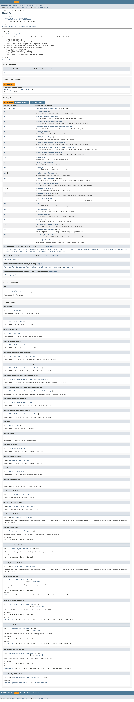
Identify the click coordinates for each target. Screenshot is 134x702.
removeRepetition (58, 251)
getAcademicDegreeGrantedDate (47, 116)
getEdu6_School (41, 157)
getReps (86, 249)
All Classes (39, 5)
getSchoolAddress (42, 209)
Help (41, 2)
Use (21, 2)
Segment (4, 26)
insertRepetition (120, 249)
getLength (48, 249)
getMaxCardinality (60, 249)
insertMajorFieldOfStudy (45, 229)
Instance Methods (21, 103)
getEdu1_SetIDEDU (42, 132)
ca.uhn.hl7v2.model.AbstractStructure (17, 18)
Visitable (21, 26)
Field (13, 7)
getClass (26, 267)
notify (41, 267)
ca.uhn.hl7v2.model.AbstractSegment (19, 19)
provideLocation (45, 251)
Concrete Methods (37, 103)
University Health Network (21, 700)
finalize (18, 267)
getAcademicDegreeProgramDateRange (49, 121)
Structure (12, 26)
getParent (16, 259)
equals (11, 267)
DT (4, 116)
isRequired (15, 251)
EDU (13, 32)
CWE (5, 173)
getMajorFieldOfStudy (43, 188)
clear (20, 249)
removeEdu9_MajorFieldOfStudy (47, 235)
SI (4, 132)
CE (4, 162)
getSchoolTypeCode (42, 214)
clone (6, 267)
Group (9, 90)
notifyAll (48, 267)
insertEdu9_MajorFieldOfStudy (47, 224)
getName (71, 249)
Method (24, 7)
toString (57, 267)
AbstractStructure (51, 69)
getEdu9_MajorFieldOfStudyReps (47, 183)
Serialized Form (8, 60)
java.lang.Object (7, 16)
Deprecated (30, 2)
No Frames (29, 5)
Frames (22, 5)
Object (39, 264)
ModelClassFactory (24, 90)
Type (13, 108)
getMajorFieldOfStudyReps (45, 199)
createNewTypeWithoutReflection (47, 108)
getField (32, 249)
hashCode (34, 267)
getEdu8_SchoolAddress (44, 168)
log (5, 72)
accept (6, 249)
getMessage (7, 259)
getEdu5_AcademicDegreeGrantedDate (49, 152)
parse (35, 251)
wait (63, 267)
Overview (4, 2)
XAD (5, 168)
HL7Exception (35, 582)
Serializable (31, 26)
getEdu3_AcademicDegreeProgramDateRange (51, 142)
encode (25, 249)
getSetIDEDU (40, 219)
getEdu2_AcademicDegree (44, 137)
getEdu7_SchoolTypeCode (44, 162)
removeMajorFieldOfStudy (45, 240)
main (21, 251)
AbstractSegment (14, 34)
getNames (79, 249)
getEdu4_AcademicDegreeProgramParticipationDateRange (56, 147)
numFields (28, 251)
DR (4, 121)
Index (37, 2)
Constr (19, 7)
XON (5, 157)
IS (4, 111)
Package (10, 2)
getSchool (39, 204)
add (11, 249)
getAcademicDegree (42, 111)
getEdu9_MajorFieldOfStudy (45, 173)
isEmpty (6, 251)
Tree (24, 2)
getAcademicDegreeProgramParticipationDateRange (54, 126)
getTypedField (96, 249)
